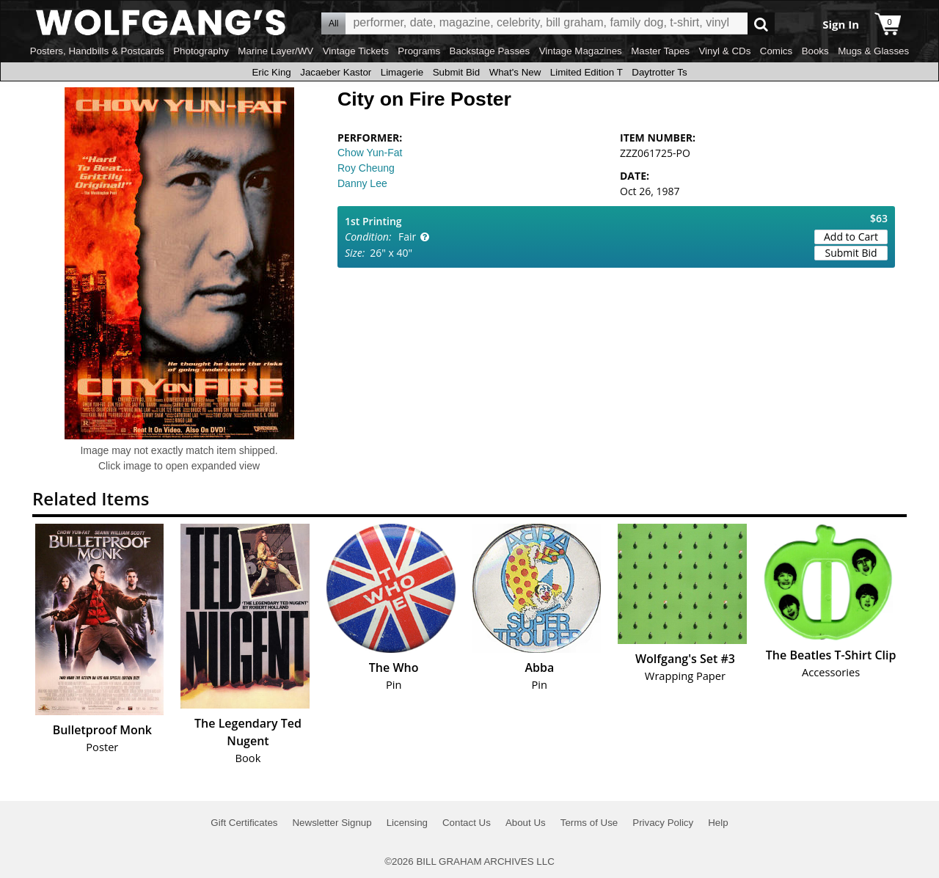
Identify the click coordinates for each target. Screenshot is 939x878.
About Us (525, 822)
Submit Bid (456, 72)
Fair (407, 237)
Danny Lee (362, 183)
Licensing (407, 822)
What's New (515, 72)
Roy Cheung (366, 168)
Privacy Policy (662, 822)
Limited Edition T (586, 72)
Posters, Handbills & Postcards (97, 50)
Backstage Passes (490, 50)
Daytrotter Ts (659, 72)
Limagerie (402, 72)
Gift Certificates (244, 822)
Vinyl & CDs (724, 50)
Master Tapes (660, 50)
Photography (201, 50)
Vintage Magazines (580, 50)
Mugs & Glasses (873, 50)
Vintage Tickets (356, 50)
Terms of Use (589, 822)
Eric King (271, 72)
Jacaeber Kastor (335, 72)
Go (761, 23)
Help (718, 822)
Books (815, 50)
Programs (419, 50)
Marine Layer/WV (275, 50)
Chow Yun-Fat (369, 152)
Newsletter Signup (331, 822)
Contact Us (466, 822)
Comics (776, 50)
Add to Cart (851, 237)
